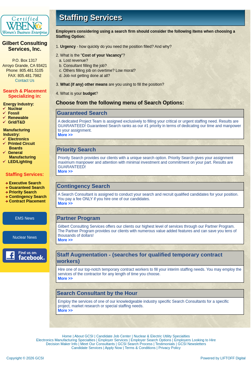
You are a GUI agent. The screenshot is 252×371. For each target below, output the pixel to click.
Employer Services (113, 340)
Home (66, 336)
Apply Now (113, 348)
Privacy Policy (170, 348)
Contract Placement (27, 201)
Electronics (18, 139)
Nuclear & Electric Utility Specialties (162, 336)
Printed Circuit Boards (19, 145)
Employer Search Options (151, 340)
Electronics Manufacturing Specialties (65, 340)
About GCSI (83, 336)
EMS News (24, 218)
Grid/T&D (16, 122)
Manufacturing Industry (16, 132)
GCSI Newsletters (192, 344)
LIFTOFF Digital (233, 358)
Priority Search (23, 192)
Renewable (18, 117)
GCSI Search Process (135, 344)
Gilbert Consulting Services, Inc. (24, 46)
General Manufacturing (19, 154)
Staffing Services (23, 174)
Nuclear (15, 108)
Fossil (13, 113)
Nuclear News (25, 237)
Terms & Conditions (140, 348)
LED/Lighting (20, 161)
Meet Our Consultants (97, 344)
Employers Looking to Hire (195, 340)
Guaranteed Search (27, 187)
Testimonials (165, 344)
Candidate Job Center (113, 336)
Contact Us (24, 80)
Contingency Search (28, 196)
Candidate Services (86, 348)
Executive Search (25, 183)
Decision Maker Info (61, 344)
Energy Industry (18, 104)
